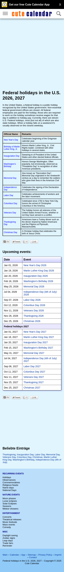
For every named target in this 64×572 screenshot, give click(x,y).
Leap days (8, 540)
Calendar (14, 554)
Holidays (7, 477)
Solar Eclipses (10, 503)
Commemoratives (11, 482)
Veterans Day (10, 212)
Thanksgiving (9, 454)
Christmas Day (10, 232)
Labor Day (8, 195)
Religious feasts (10, 485)
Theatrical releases (12, 519)
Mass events (9, 524)
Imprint (58, 554)
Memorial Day (10, 178)
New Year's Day (11, 140)
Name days (8, 487)
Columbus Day (10, 203)
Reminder (7, 545)
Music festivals (10, 522)
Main (5, 554)
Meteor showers (10, 508)
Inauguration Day (11, 156)
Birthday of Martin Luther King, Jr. (12, 147)
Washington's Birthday (10, 165)
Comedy (7, 527)
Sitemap (32, 554)
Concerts (7, 517)
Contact (33, 557)
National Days (9, 490)
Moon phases (9, 498)
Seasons (7, 506)
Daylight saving (10, 535)
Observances (9, 480)
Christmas (38, 457)
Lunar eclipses (10, 501)
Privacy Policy (45, 554)
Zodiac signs (9, 538)
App (23, 554)
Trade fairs (8, 543)
